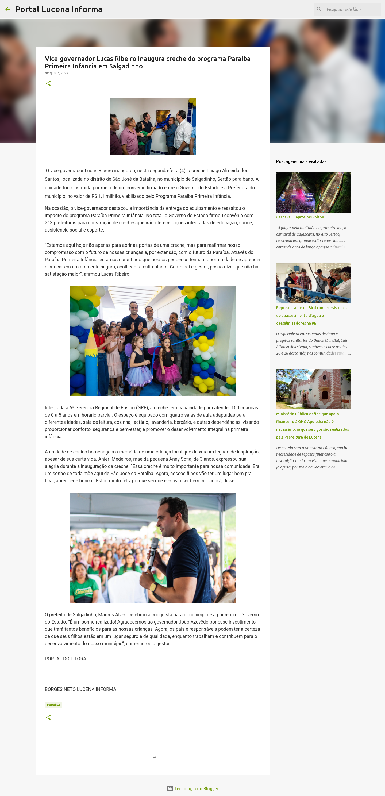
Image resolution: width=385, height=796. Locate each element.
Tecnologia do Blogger (192, 788)
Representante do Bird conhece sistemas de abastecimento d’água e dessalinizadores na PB (311, 315)
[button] (48, 83)
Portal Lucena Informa (59, 9)
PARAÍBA (53, 705)
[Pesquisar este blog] (353, 9)
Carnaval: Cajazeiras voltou (300, 217)
